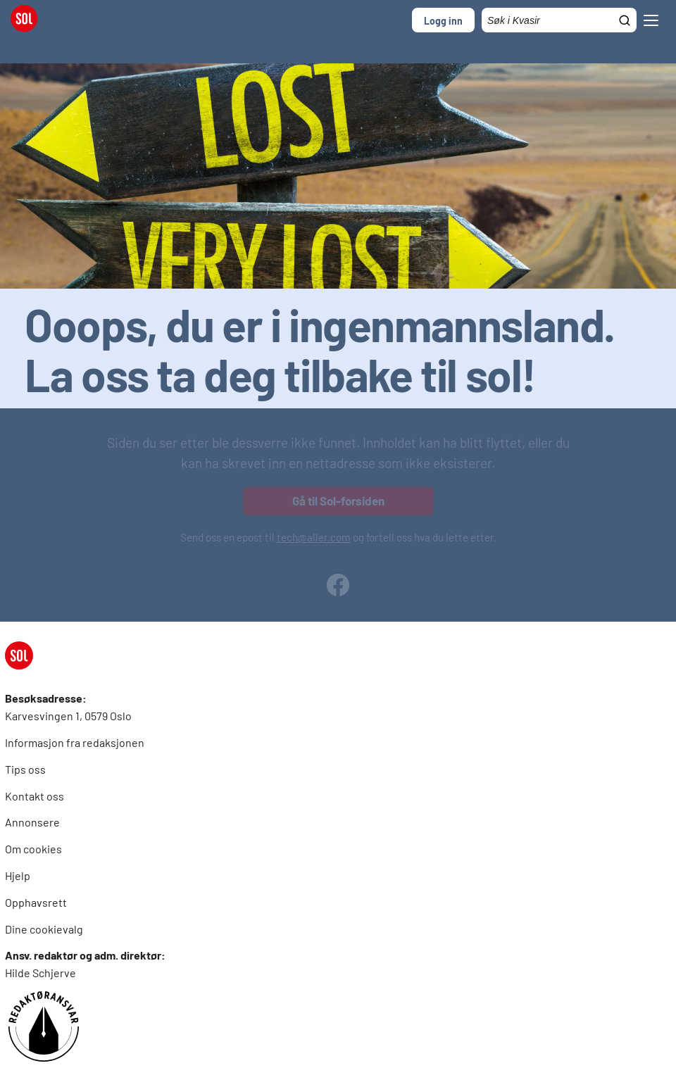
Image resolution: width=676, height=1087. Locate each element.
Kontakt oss (34, 796)
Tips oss (25, 769)
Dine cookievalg (44, 929)
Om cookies (33, 848)
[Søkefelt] (559, 20)
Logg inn (443, 21)
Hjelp (17, 875)
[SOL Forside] (28, 20)
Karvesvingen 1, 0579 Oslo (68, 715)
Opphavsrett (36, 902)
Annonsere (32, 822)
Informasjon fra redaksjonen (74, 742)
